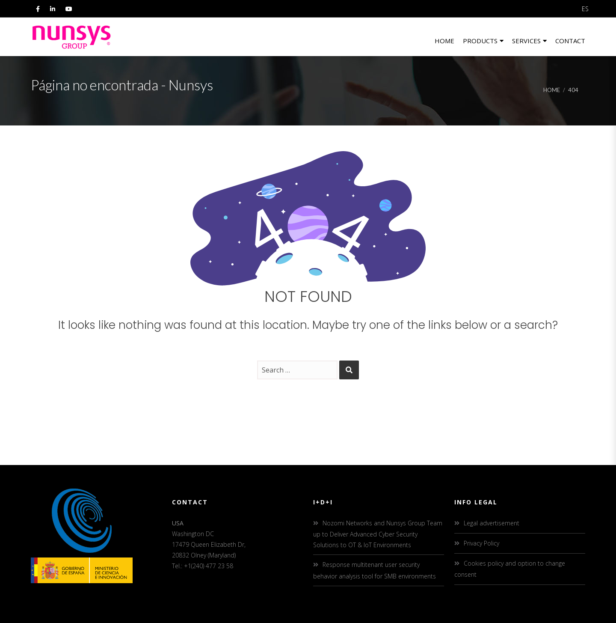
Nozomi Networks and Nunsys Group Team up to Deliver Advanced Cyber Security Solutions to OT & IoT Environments (377, 534)
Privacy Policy (481, 543)
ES (585, 9)
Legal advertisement (491, 523)
